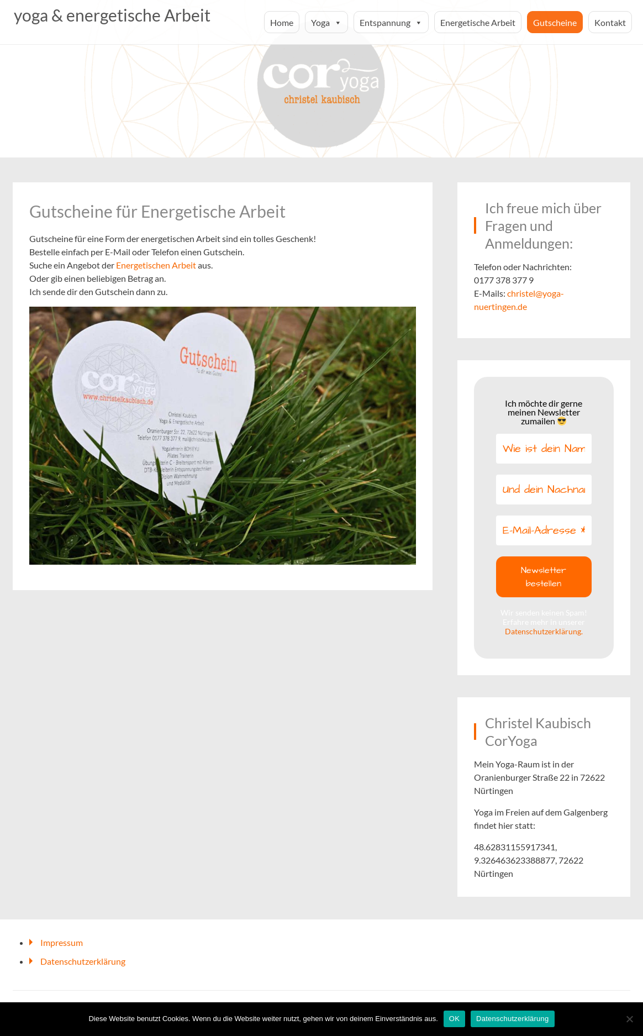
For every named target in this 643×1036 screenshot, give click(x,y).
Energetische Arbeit (477, 22)
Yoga (326, 22)
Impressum (61, 942)
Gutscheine (555, 22)
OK (454, 1018)
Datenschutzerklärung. (544, 631)
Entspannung (391, 22)
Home (281, 22)
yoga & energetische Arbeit (112, 15)
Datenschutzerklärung (82, 961)
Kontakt (610, 22)
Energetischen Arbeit (156, 265)
